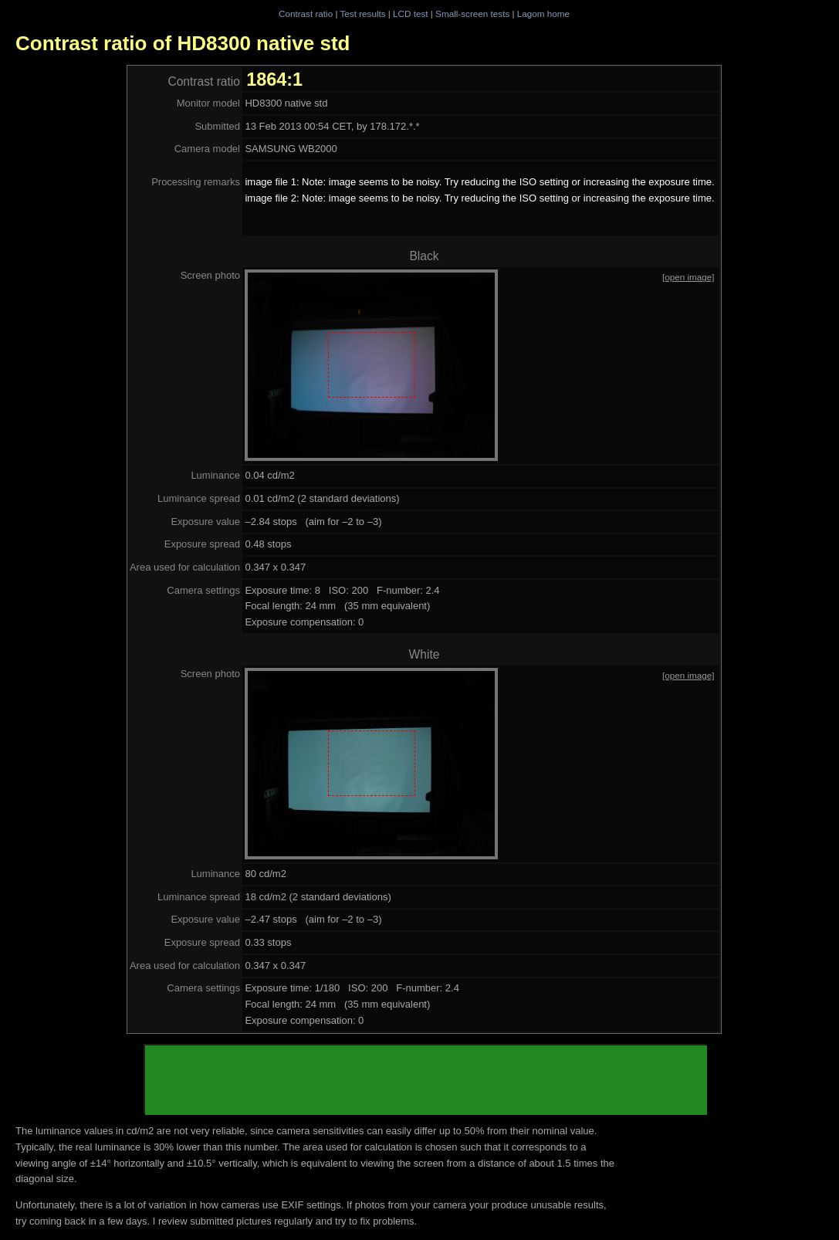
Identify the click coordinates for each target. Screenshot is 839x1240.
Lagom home (543, 13)
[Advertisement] (426, 1080)
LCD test (410, 13)
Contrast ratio (306, 13)
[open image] (688, 277)
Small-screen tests (472, 13)
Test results (362, 13)
